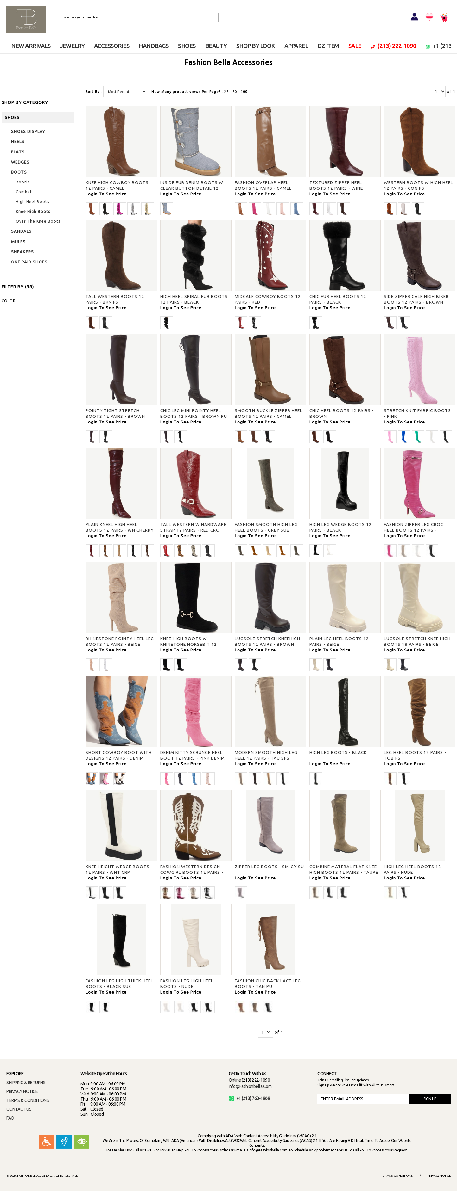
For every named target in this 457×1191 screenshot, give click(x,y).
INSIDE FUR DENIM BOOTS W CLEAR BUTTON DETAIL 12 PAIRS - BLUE (191, 188)
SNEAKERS (22, 252)
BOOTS (19, 172)
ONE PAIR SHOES (29, 262)
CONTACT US (18, 1109)
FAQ (10, 1117)
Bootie (23, 182)
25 (226, 92)
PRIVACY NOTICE (22, 1091)
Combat (24, 192)
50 (234, 92)
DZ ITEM (328, 46)
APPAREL (296, 46)
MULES (18, 241)
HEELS (17, 141)
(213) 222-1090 (393, 46)
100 (244, 92)
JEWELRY (72, 46)
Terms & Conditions (397, 1175)
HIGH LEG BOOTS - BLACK (338, 752)
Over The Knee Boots (38, 221)
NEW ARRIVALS (30, 46)
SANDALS (21, 231)
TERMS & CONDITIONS (27, 1100)
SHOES (187, 46)
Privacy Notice (439, 1175)
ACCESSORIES (112, 46)
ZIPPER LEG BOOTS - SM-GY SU (269, 866)
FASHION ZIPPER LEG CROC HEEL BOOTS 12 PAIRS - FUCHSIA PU (413, 530)
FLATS (18, 152)
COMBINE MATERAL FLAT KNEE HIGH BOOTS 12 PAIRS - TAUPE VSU (343, 872)
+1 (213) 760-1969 (249, 1098)
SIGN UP (429, 1099)
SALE (354, 46)
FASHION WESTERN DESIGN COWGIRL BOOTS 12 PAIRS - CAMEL (191, 872)
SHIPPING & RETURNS (25, 1082)
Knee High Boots (33, 211)
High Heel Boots (32, 202)
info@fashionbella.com (250, 1086)
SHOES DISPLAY (28, 131)
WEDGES (20, 162)
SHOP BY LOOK (255, 46)
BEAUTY (216, 46)
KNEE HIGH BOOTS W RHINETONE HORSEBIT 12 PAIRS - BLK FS (188, 644)
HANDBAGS (153, 46)
